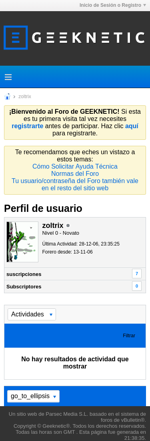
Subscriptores (23, 287)
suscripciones (23, 274)
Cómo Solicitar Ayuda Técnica (75, 166)
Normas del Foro (75, 173)
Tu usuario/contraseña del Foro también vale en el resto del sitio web (75, 184)
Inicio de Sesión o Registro (113, 5)
